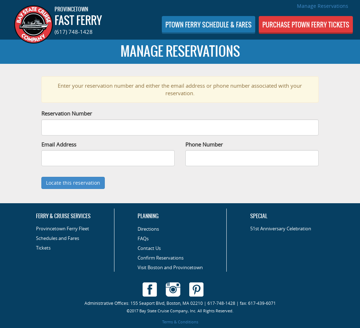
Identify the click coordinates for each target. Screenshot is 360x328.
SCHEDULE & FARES (208, 25)
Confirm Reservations (161, 258)
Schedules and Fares (57, 238)
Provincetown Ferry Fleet (62, 229)
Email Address (58, 144)
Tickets (43, 248)
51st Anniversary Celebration (280, 229)
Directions (148, 229)
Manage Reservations (322, 5)
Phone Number (204, 144)
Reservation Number (66, 113)
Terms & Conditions (180, 321)
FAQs (143, 239)
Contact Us (149, 248)
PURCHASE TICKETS (305, 25)
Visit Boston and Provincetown (170, 268)
